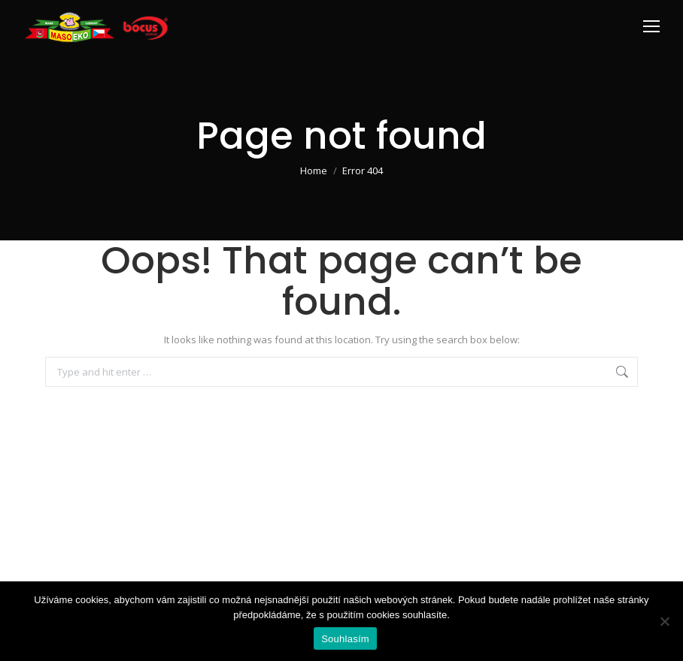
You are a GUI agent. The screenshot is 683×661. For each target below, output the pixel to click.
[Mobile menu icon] (651, 26)
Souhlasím (345, 638)
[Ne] (664, 621)
